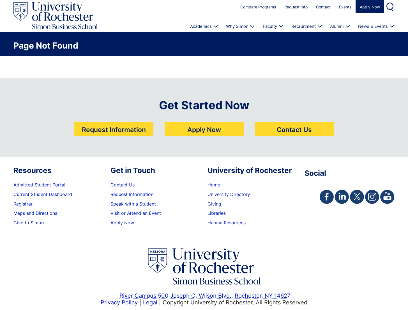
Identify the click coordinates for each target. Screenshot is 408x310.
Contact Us (294, 129)
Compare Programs (258, 7)
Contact (323, 7)
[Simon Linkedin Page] (342, 197)
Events (345, 7)
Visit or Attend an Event (135, 213)
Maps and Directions (35, 213)
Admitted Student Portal (39, 185)
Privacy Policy (119, 302)
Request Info (296, 7)
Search (390, 6)
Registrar (23, 204)
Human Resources (227, 223)
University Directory (229, 194)
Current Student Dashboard (42, 194)
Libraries (217, 213)
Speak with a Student (133, 204)
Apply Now (370, 7)
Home (214, 185)
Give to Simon (28, 223)
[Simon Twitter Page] (357, 197)
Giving (214, 204)
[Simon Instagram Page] (372, 197)
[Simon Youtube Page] (387, 197)
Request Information (114, 129)
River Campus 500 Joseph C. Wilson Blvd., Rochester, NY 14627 (204, 295)
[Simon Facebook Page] (327, 197)
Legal (150, 302)
